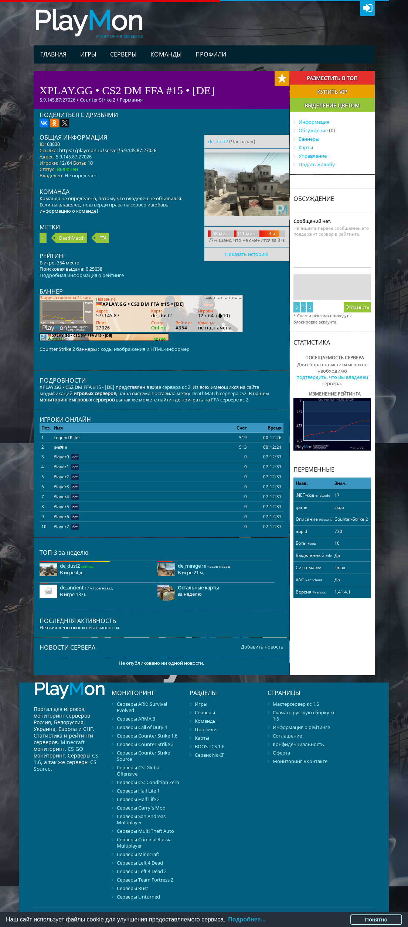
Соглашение (287, 735)
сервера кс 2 (176, 387)
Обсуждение (313, 130)
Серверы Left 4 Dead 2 (142, 871)
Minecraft (73, 742)
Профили (211, 54)
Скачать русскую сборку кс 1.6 (304, 715)
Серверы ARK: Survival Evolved (142, 707)
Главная (53, 54)
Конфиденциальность (298, 744)
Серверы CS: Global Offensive (138, 770)
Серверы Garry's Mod (141, 807)
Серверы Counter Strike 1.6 (147, 735)
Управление (313, 156)
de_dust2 (218, 141)
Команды (166, 54)
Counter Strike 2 (97, 99)
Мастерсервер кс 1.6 (296, 704)
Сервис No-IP (210, 755)
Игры (88, 54)
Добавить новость (262, 647)
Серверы (123, 54)
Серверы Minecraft (138, 854)
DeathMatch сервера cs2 (218, 393)
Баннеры (309, 139)
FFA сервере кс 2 (229, 399)
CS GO (75, 748)
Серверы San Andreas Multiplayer (141, 819)
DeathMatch (72, 238)
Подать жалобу (317, 164)
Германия (131, 99)
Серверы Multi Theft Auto (145, 831)
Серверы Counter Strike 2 (145, 744)
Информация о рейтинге (301, 727)
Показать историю (246, 254)
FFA (103, 238)
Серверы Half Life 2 (138, 799)
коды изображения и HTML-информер (145, 349)
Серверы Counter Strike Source (143, 755)
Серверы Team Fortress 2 (145, 879)
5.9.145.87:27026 (74, 156)
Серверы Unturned (138, 896)
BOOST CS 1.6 (209, 746)
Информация (314, 122)
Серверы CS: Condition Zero (148, 782)
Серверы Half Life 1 (138, 790)
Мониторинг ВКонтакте (300, 761)
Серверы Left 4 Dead (140, 862)
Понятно (376, 920)
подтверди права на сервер (114, 204)
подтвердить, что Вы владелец (332, 377)
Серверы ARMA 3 (136, 718)
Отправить (357, 307)
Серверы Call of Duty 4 (142, 727)
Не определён (81, 175)
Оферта (281, 752)
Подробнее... (246, 919)
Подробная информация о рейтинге (82, 275)
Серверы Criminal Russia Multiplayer (144, 842)
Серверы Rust (132, 888)
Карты (306, 147)
